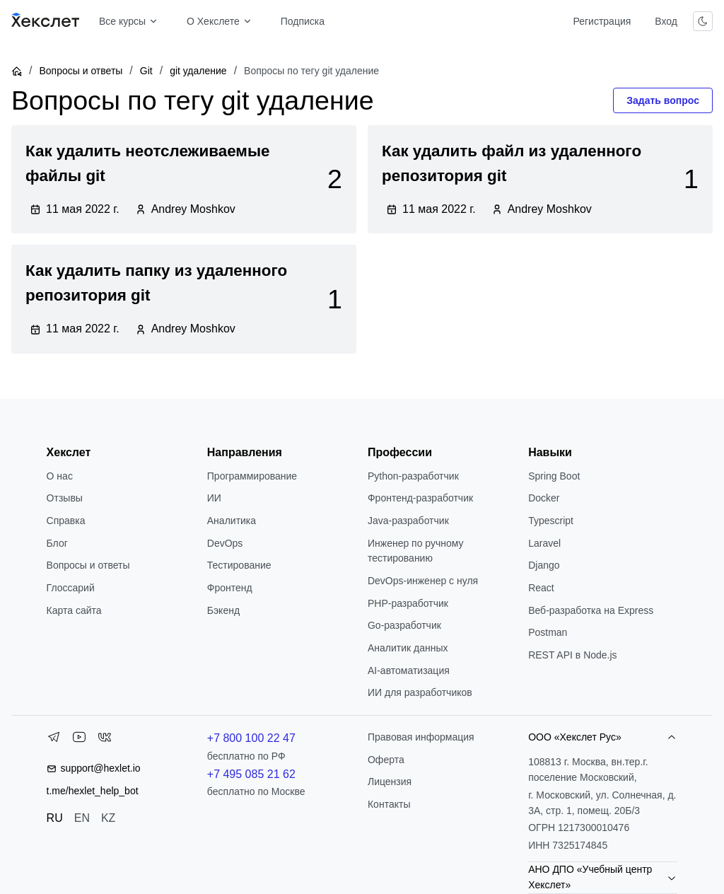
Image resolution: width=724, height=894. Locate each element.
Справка (66, 520)
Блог (57, 543)
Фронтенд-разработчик (420, 498)
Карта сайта (74, 610)
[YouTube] (79, 740)
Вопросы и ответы (80, 71)
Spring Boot (554, 476)
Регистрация (602, 21)
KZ (108, 818)
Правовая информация (421, 737)
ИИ (214, 498)
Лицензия (389, 781)
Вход (666, 21)
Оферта (386, 759)
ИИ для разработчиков (420, 692)
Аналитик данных (408, 648)
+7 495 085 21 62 (251, 774)
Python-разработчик (413, 476)
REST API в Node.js (572, 655)
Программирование (252, 476)
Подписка (303, 21)
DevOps (225, 543)
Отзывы (65, 498)
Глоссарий (71, 587)
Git (146, 71)
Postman (547, 632)
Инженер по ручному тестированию (416, 551)
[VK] (105, 740)
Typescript (550, 520)
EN (82, 818)
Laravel (544, 543)
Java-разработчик (408, 520)
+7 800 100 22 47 (251, 738)
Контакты (389, 804)
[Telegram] (54, 740)
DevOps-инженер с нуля (423, 580)
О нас (60, 476)
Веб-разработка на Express (590, 610)
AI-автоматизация (409, 670)
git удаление (198, 71)
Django (543, 565)
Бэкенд (223, 610)
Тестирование (239, 565)
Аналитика (231, 520)
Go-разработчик (404, 625)
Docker (543, 498)
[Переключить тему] (703, 21)
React (541, 587)
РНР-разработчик (408, 603)
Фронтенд (229, 587)
